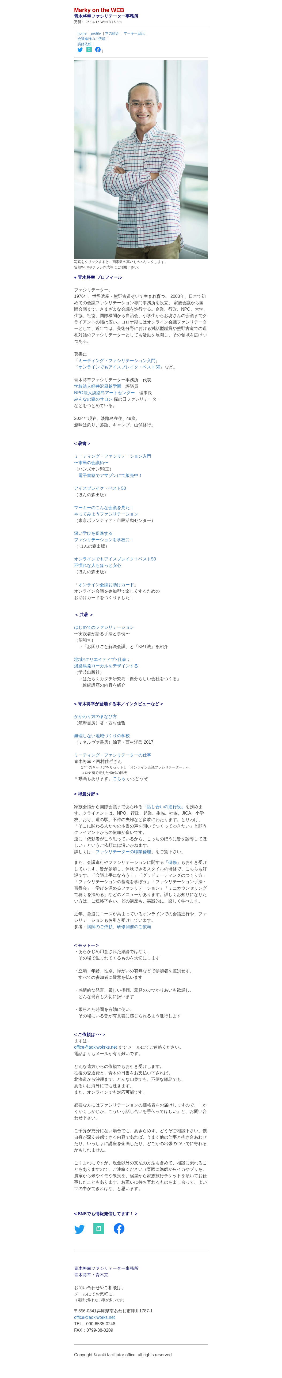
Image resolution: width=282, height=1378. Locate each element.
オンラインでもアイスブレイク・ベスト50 (119, 367)
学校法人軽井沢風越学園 (97, 386)
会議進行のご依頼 (91, 39)
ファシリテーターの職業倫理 (123, 851)
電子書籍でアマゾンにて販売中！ (110, 475)
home (82, 33)
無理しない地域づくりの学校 (102, 735)
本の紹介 (112, 33)
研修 (172, 862)
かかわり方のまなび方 (95, 716)
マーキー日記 (134, 33)
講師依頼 (85, 44)
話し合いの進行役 (164, 806)
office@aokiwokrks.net (95, 1047)
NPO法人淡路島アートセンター (104, 392)
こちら (119, 778)
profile (96, 33)
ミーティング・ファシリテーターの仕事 (112, 755)
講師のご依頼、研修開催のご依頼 (119, 926)
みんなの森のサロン (93, 399)
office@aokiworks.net (94, 1317)
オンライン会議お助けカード (106, 584)
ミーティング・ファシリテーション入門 (116, 360)
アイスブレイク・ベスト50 (100, 488)
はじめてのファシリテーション (104, 627)
